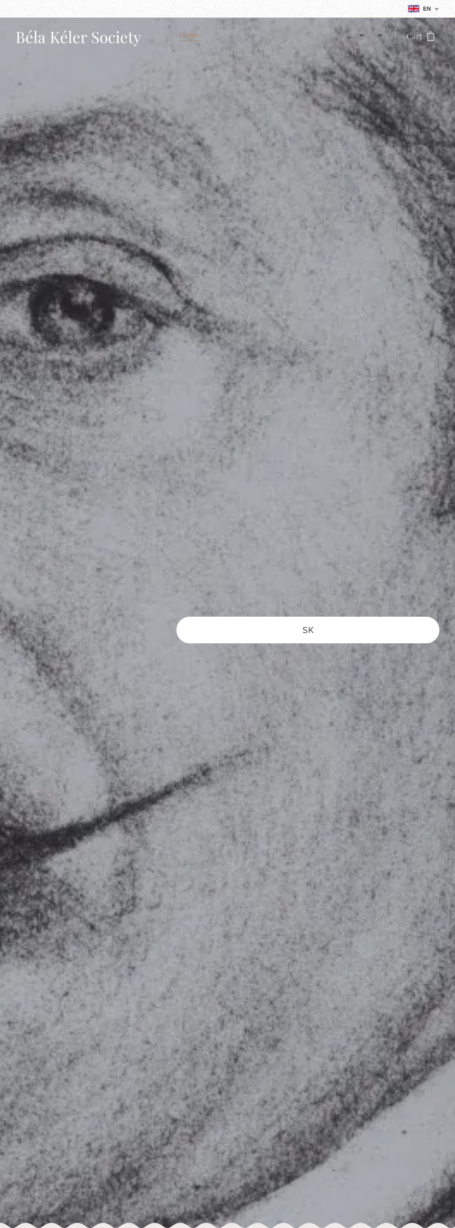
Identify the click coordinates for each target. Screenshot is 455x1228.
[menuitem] (306, 36)
